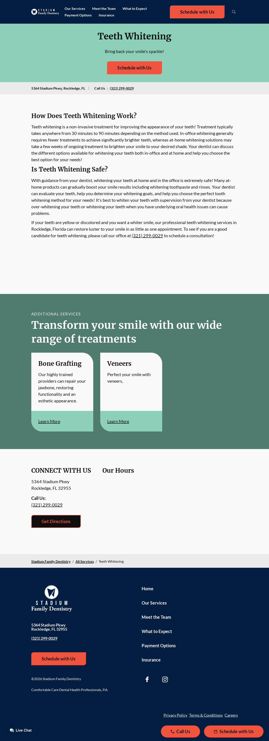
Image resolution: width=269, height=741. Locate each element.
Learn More (49, 421)
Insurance (106, 15)
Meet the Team (104, 8)
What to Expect (135, 8)
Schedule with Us (197, 11)
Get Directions (56, 521)
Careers (231, 715)
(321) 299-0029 (122, 88)
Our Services (75, 8)
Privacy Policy (175, 715)
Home (147, 588)
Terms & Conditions (206, 715)
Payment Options (78, 15)
